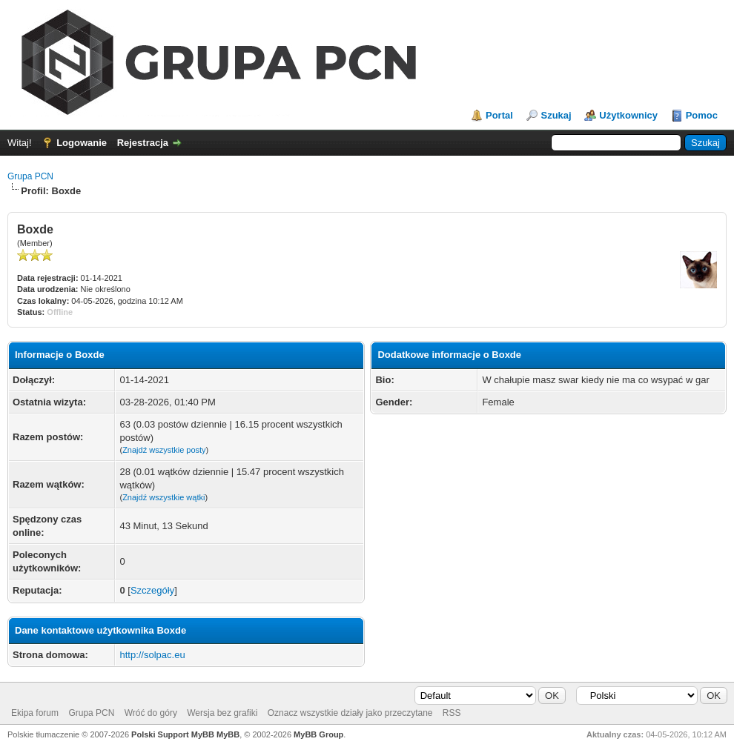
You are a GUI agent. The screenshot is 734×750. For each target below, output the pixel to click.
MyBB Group (318, 734)
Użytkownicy (628, 115)
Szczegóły (152, 590)
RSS (452, 713)
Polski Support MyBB (172, 734)
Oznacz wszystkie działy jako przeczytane (350, 713)
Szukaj (555, 115)
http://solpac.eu (152, 654)
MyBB (227, 734)
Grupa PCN (30, 176)
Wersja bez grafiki (222, 713)
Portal (499, 115)
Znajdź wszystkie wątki (163, 497)
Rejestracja (142, 142)
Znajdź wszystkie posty (163, 449)
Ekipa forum (35, 713)
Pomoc (702, 115)
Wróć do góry (151, 713)
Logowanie (81, 142)
